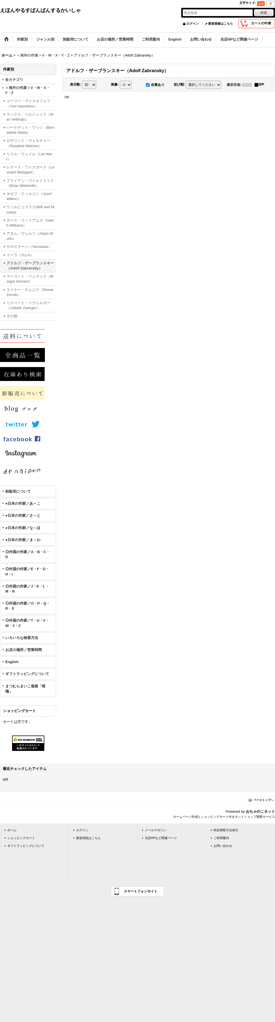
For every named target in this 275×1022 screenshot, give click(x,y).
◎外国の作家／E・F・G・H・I (27, 571)
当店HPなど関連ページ (161, 838)
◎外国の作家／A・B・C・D (27, 554)
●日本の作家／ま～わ (22, 540)
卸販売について (18, 491)
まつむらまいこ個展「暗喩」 (25, 688)
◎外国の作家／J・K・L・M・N (27, 588)
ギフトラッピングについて (27, 674)
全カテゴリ (14, 79)
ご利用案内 (221, 838)
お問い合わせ (223, 845)
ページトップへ (263, 800)
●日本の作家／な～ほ (22, 528)
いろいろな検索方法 (21, 638)
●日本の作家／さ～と (22, 515)
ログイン (192, 23)
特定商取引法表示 (226, 830)
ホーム (12, 830)
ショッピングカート (21, 838)
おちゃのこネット (260, 811)
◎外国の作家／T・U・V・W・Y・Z (27, 623)
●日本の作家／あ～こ (22, 503)
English (12, 662)
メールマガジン (155, 830)
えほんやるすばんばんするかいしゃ (40, 10)
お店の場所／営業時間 (23, 650)
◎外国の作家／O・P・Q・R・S (27, 605)
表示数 (75, 84)
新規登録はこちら (220, 23)
